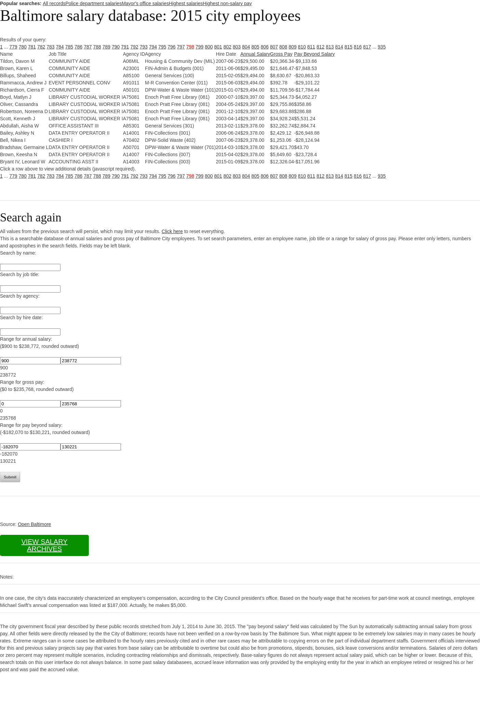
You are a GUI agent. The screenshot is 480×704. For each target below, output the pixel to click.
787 (88, 47)
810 (302, 47)
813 (330, 47)
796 (172, 47)
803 (237, 47)
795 (162, 47)
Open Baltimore (34, 524)
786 (78, 47)
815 (348, 47)
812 (321, 47)
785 (69, 47)
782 (41, 47)
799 (199, 47)
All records (54, 3)
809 (293, 47)
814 (339, 47)
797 (181, 47)
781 (32, 47)
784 (60, 47)
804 (246, 47)
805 (255, 47)
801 (218, 47)
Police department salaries (93, 3)
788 (97, 47)
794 (153, 47)
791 (125, 47)
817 (367, 47)
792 (134, 47)
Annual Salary (255, 54)
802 (227, 47)
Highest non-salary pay (227, 3)
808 (283, 47)
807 (274, 47)
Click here (172, 231)
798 (190, 47)
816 (358, 47)
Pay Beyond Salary (314, 54)
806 (265, 47)
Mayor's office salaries (145, 3)
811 (311, 47)
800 (209, 47)
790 (116, 47)
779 (13, 47)
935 (382, 47)
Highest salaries (186, 3)
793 (144, 47)
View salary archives (44, 545)
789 (106, 47)
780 (23, 47)
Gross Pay (281, 54)
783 (50, 47)
